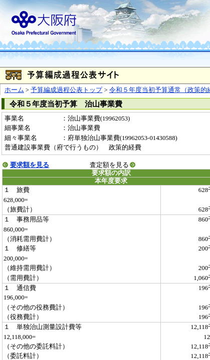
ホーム (14, 90)
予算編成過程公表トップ (66, 90)
